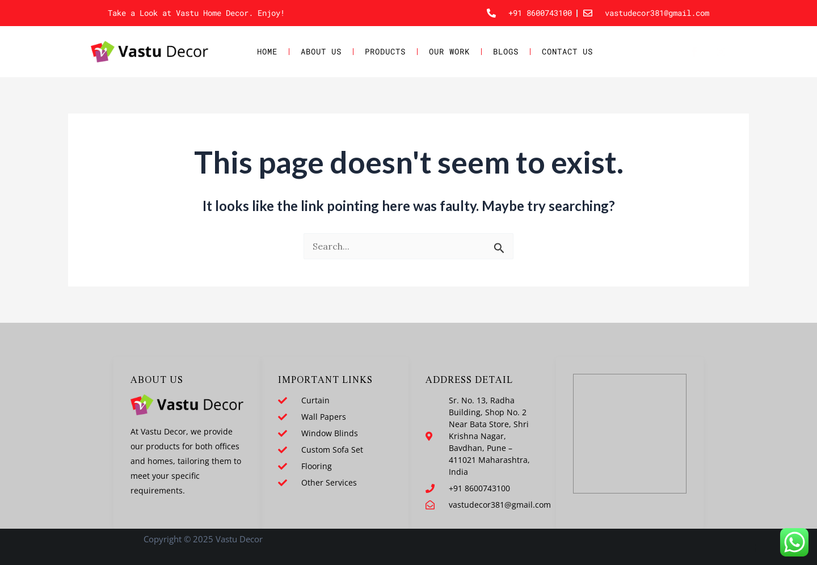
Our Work (449, 51)
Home (267, 51)
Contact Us (567, 51)
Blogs (506, 51)
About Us (321, 51)
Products (385, 51)
